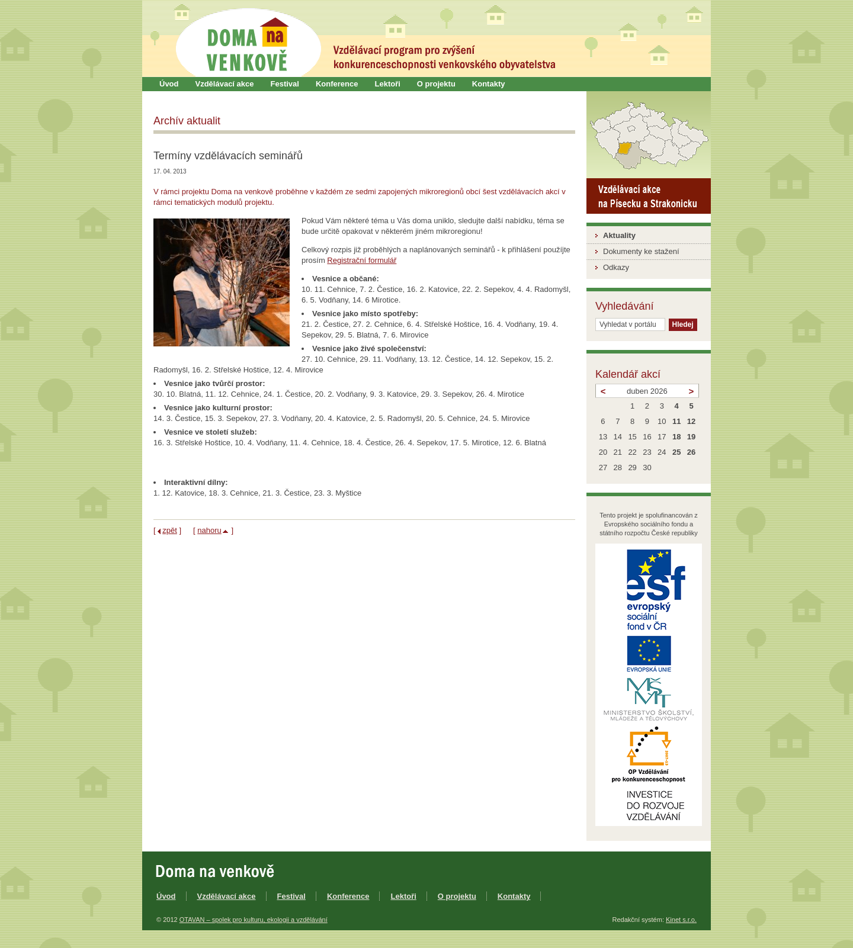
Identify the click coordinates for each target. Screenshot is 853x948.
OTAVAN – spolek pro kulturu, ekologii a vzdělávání (253, 919)
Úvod (169, 83)
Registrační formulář (361, 260)
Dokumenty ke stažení (641, 251)
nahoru (209, 530)
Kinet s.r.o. (681, 919)
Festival (285, 83)
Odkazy (616, 267)
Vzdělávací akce (224, 83)
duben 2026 (647, 391)
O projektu (436, 83)
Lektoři (387, 83)
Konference (337, 83)
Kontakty (488, 83)
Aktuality (619, 235)
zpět (169, 530)
